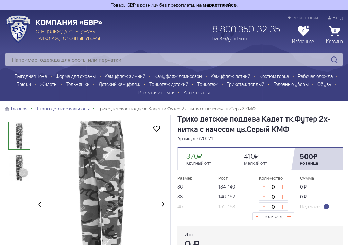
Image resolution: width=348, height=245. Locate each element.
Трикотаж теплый (245, 84)
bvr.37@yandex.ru (229, 39)
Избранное (303, 35)
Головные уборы (291, 84)
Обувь (324, 84)
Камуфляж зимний (125, 76)
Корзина (334, 35)
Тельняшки (78, 84)
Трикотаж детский (168, 84)
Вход (335, 17)
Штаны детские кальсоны (62, 108)
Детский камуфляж (119, 84)
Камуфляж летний (230, 76)
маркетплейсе (220, 5)
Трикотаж (207, 84)
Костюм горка (274, 76)
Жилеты (48, 84)
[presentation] (40, 204)
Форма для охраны (76, 76)
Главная (19, 108)
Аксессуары (197, 93)
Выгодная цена (31, 76)
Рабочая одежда (315, 76)
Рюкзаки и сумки (156, 93)
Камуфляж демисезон (178, 76)
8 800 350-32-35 (246, 30)
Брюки (23, 84)
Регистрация (303, 17)
